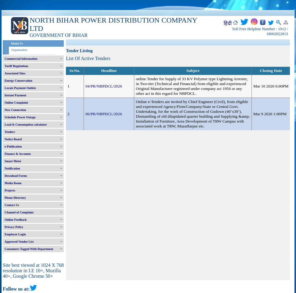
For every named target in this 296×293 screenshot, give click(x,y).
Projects (10, 190)
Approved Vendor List (19, 241)
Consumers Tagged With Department (29, 249)
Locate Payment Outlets (20, 88)
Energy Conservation (18, 80)
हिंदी (228, 23)
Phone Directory (15, 197)
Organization (19, 50)
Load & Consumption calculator (26, 124)
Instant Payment (15, 95)
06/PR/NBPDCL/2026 (103, 114)
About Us (17, 43)
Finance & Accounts (18, 153)
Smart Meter (13, 161)
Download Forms (16, 175)
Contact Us (12, 205)
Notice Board (13, 139)
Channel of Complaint (19, 212)
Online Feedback (16, 219)
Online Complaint (16, 102)
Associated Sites (15, 73)
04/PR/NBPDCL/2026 (103, 86)
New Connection (15, 110)
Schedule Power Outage (20, 117)
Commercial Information (21, 58)
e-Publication (13, 146)
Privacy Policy (14, 227)
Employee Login (15, 234)
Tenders (10, 132)
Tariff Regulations (16, 66)
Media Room (13, 183)
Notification (12, 168)
